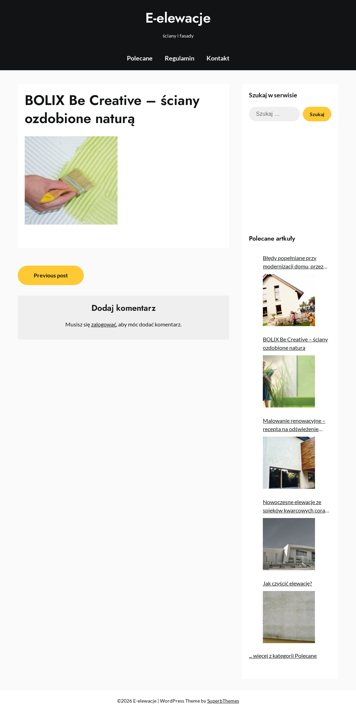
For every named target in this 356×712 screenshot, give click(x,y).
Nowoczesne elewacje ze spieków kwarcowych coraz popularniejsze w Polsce (295, 507)
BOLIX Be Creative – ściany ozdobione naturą (295, 343)
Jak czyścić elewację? (287, 583)
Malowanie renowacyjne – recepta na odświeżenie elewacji (294, 425)
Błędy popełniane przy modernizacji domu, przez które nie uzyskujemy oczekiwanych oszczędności (296, 262)
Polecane (140, 58)
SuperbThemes (223, 701)
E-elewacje (178, 18)
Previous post (51, 275)
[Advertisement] (301, 177)
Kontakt (218, 58)
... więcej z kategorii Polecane (283, 655)
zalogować (103, 324)
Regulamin (179, 58)
